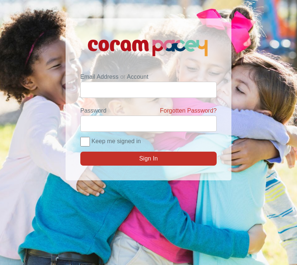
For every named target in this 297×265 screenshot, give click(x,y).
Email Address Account (114, 77)
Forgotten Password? (188, 110)
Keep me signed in (116, 141)
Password (148, 111)
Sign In (148, 158)
